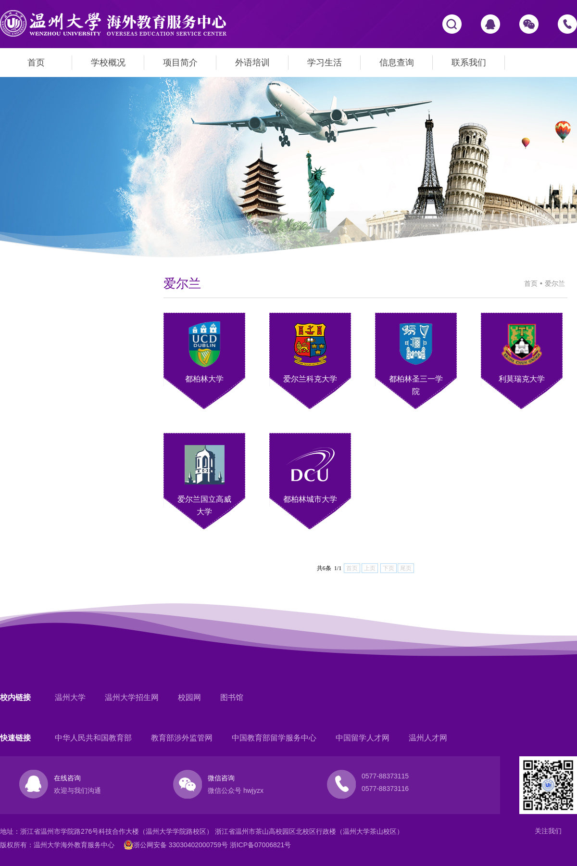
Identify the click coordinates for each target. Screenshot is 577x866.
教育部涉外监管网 (182, 738)
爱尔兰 (555, 283)
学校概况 (108, 62)
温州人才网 (428, 738)
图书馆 (231, 697)
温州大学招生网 (132, 697)
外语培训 (252, 62)
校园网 (189, 697)
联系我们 (469, 62)
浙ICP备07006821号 (260, 845)
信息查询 (396, 62)
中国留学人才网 (362, 738)
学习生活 (324, 62)
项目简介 (180, 62)
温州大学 (70, 697)
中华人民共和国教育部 (93, 738)
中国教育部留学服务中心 (274, 738)
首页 (36, 62)
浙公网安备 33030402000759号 (176, 845)
